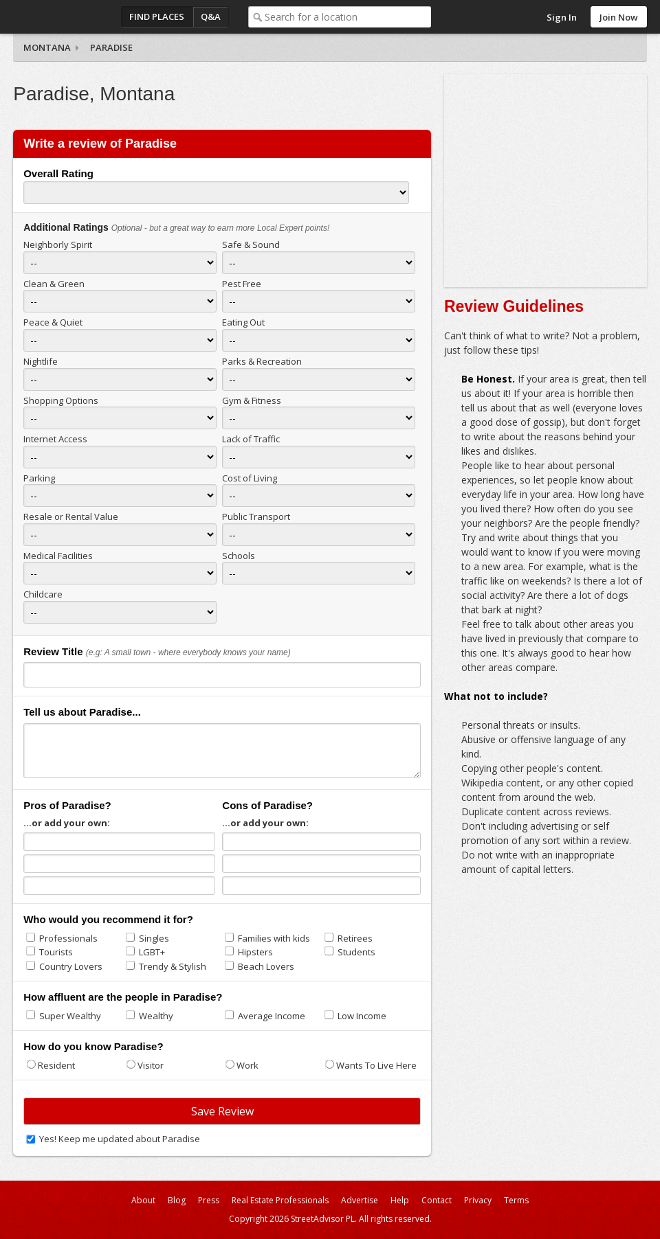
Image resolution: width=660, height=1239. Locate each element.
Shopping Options (60, 400)
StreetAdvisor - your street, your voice (68, 17)
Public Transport (256, 516)
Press (208, 1200)
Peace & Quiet (52, 322)
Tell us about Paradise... (82, 712)
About (143, 1200)
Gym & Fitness (251, 400)
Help (399, 1200)
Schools (238, 555)
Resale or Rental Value (70, 516)
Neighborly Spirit (57, 244)
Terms (516, 1200)
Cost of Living (249, 478)
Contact (436, 1200)
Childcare (43, 594)
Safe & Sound (251, 244)
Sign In (562, 17)
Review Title (52, 651)
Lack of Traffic (251, 439)
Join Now (619, 17)
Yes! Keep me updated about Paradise (119, 1139)
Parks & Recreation (262, 361)
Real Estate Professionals (280, 1200)
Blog (177, 1200)
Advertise (359, 1200)
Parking (39, 478)
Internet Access (55, 439)
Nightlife (40, 361)
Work (247, 1065)
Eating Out (243, 322)
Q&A (211, 16)
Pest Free (241, 283)
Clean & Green (54, 283)
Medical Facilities (58, 555)
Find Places (156, 16)
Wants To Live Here (376, 1065)
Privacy (478, 1200)
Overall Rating (58, 173)
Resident (56, 1065)
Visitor (151, 1065)
